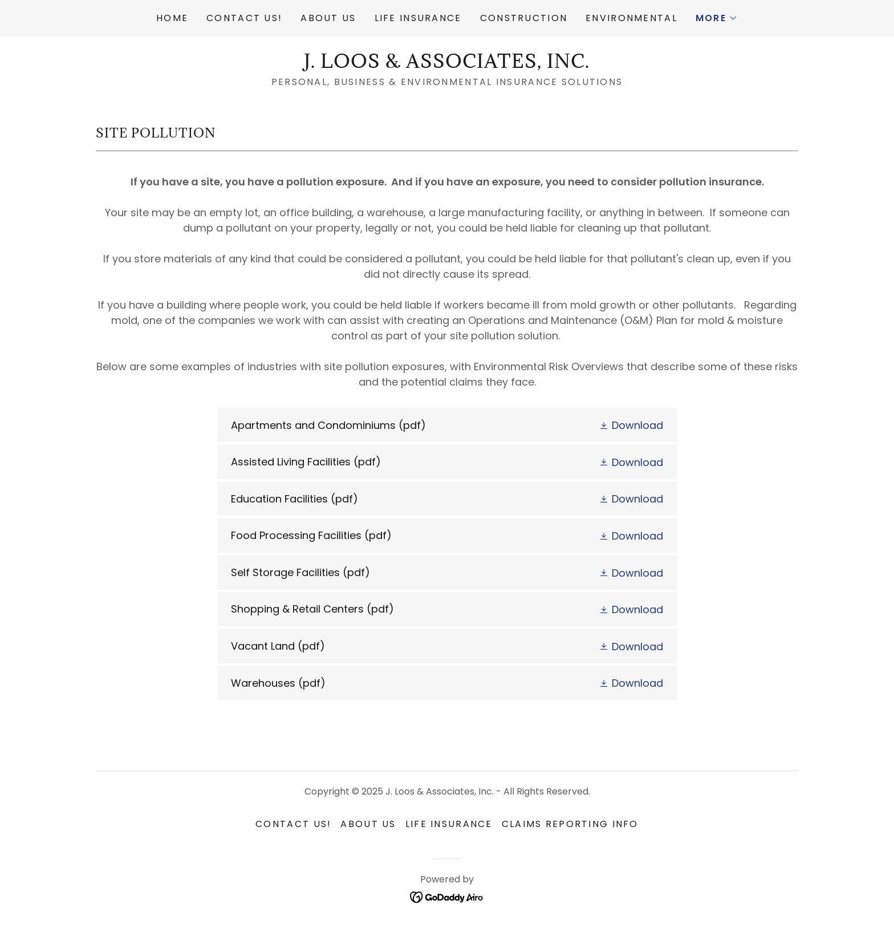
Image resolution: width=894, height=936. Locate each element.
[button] (717, 18)
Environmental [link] (631, 18)
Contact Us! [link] (244, 18)
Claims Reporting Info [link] (570, 823)
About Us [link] (328, 18)
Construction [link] (523, 18)
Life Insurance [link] (418, 18)
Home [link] (172, 18)
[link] (447, 64)
